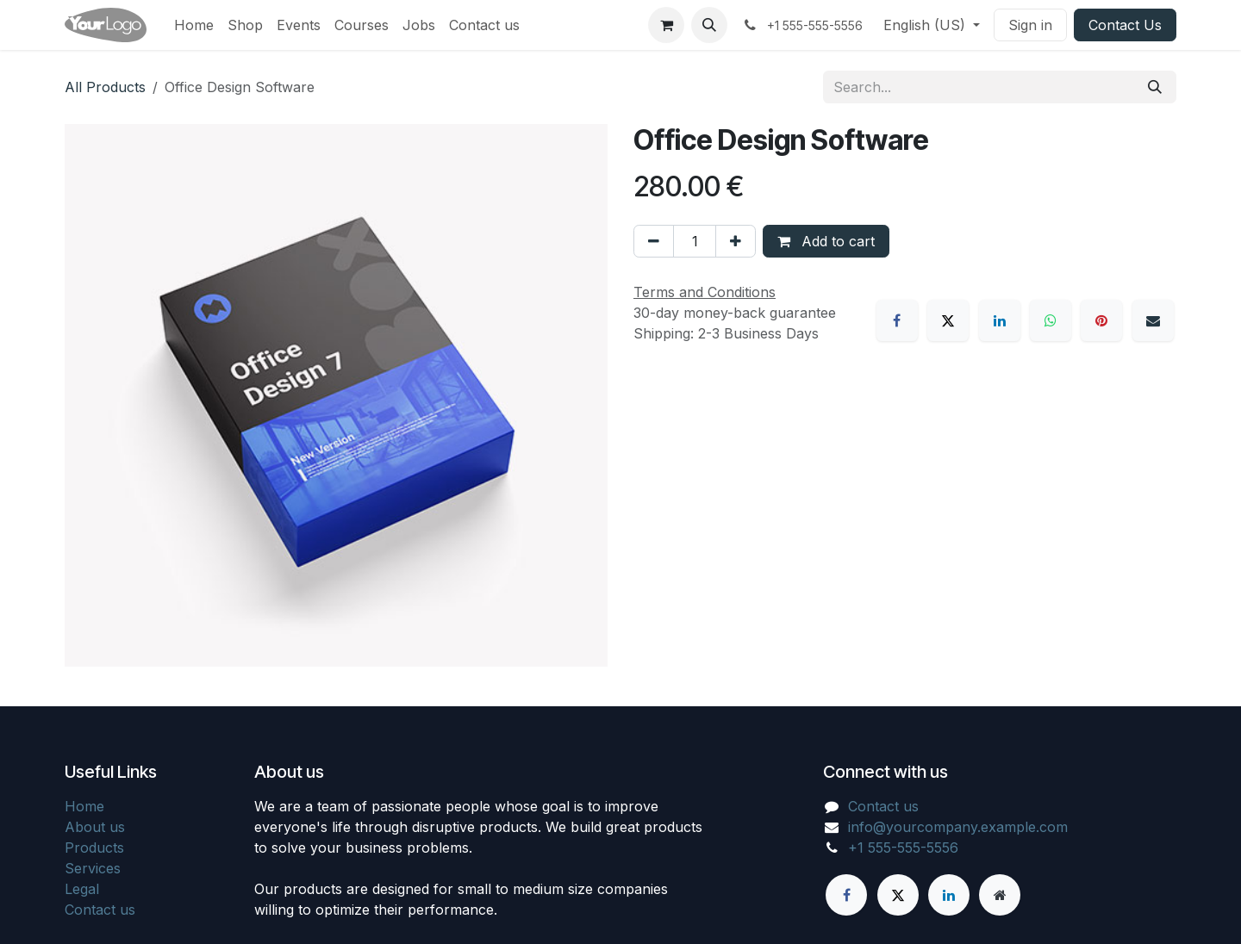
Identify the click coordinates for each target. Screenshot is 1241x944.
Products (94, 847)
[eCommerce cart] (666, 25)
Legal (82, 888)
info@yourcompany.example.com (958, 826)
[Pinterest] (1101, 320)
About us (95, 826)
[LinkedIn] (999, 320)
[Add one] (735, 241)
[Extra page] (999, 895)
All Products (105, 87)
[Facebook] (897, 320)
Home (84, 806)
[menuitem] (194, 25)
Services (93, 868)
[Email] (1153, 320)
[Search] (1154, 87)
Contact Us (1125, 25)
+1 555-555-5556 (903, 847)
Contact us (100, 909)
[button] (709, 25)
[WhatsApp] (1050, 320)
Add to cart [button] (826, 241)
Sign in (1030, 25)
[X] (948, 320)
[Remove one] (653, 241)
